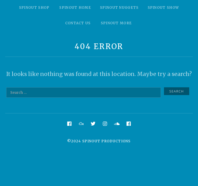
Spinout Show (163, 7)
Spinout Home (75, 7)
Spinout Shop (34, 7)
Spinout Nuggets (119, 7)
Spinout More (116, 23)
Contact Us (78, 23)
